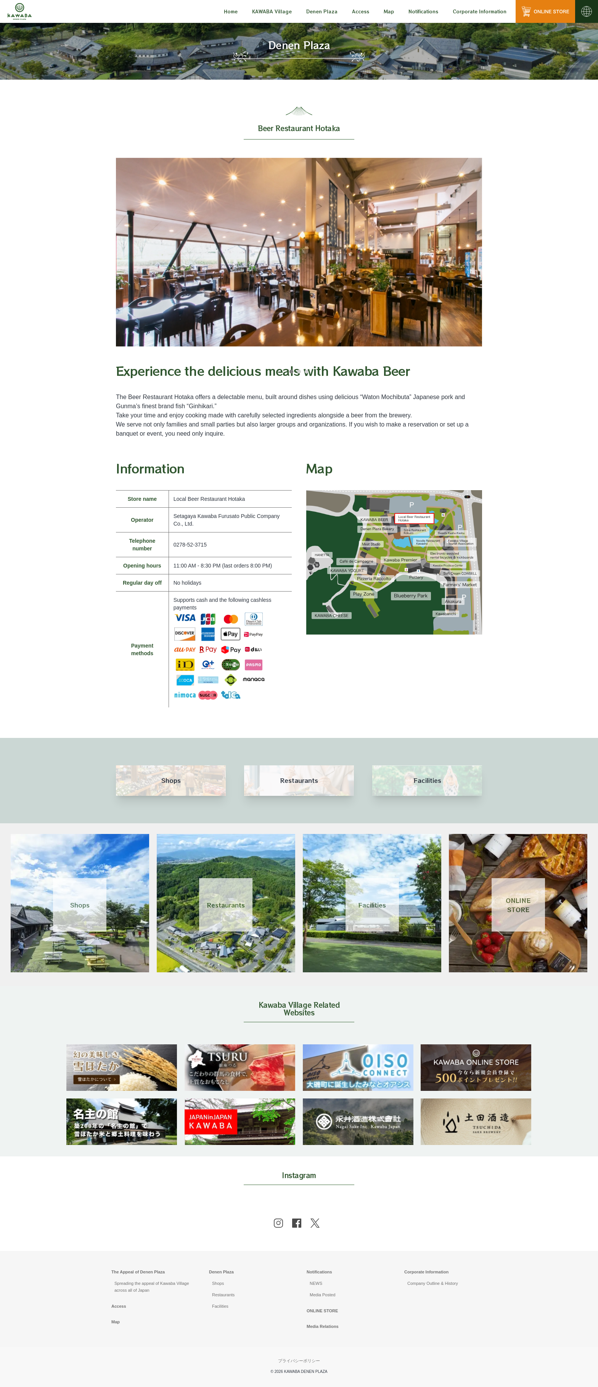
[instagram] (278, 1223)
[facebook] (296, 1223)
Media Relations (323, 1326)
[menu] (231, 11)
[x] (315, 1223)
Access (360, 11)
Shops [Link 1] (80, 904)
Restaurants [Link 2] (226, 904)
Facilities (220, 1306)
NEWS (316, 1283)
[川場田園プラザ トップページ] (20, 11)
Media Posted (322, 1294)
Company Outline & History (432, 1283)
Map (389, 11)
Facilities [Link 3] (372, 904)
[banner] (121, 1049)
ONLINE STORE (322, 1310)
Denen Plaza (221, 1272)
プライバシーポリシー (299, 1360)
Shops (218, 1283)
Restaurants (223, 1294)
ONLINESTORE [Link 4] (518, 905)
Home (231, 11)
